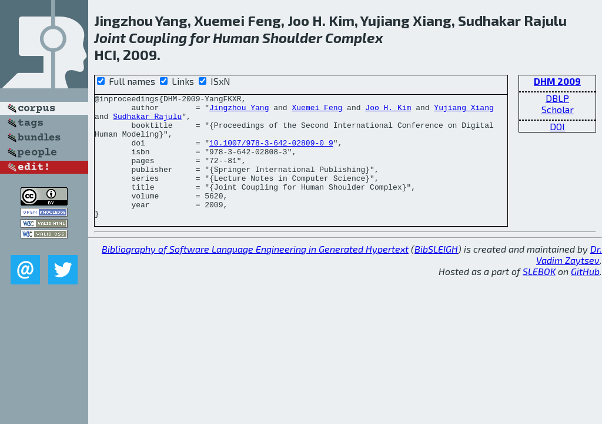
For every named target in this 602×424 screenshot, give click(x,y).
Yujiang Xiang (463, 110)
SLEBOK (539, 296)
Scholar (557, 109)
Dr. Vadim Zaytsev (569, 279)
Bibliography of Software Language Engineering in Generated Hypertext (255, 273)
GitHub (585, 296)
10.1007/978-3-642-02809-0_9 (271, 153)
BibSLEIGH (436, 273)
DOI (557, 126)
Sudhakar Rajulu (147, 121)
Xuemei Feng (317, 110)
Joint (110, 37)
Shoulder (292, 37)
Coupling (158, 37)
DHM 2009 (557, 81)
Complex (354, 37)
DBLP (557, 98)
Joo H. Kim (388, 110)
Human (236, 37)
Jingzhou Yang (239, 110)
